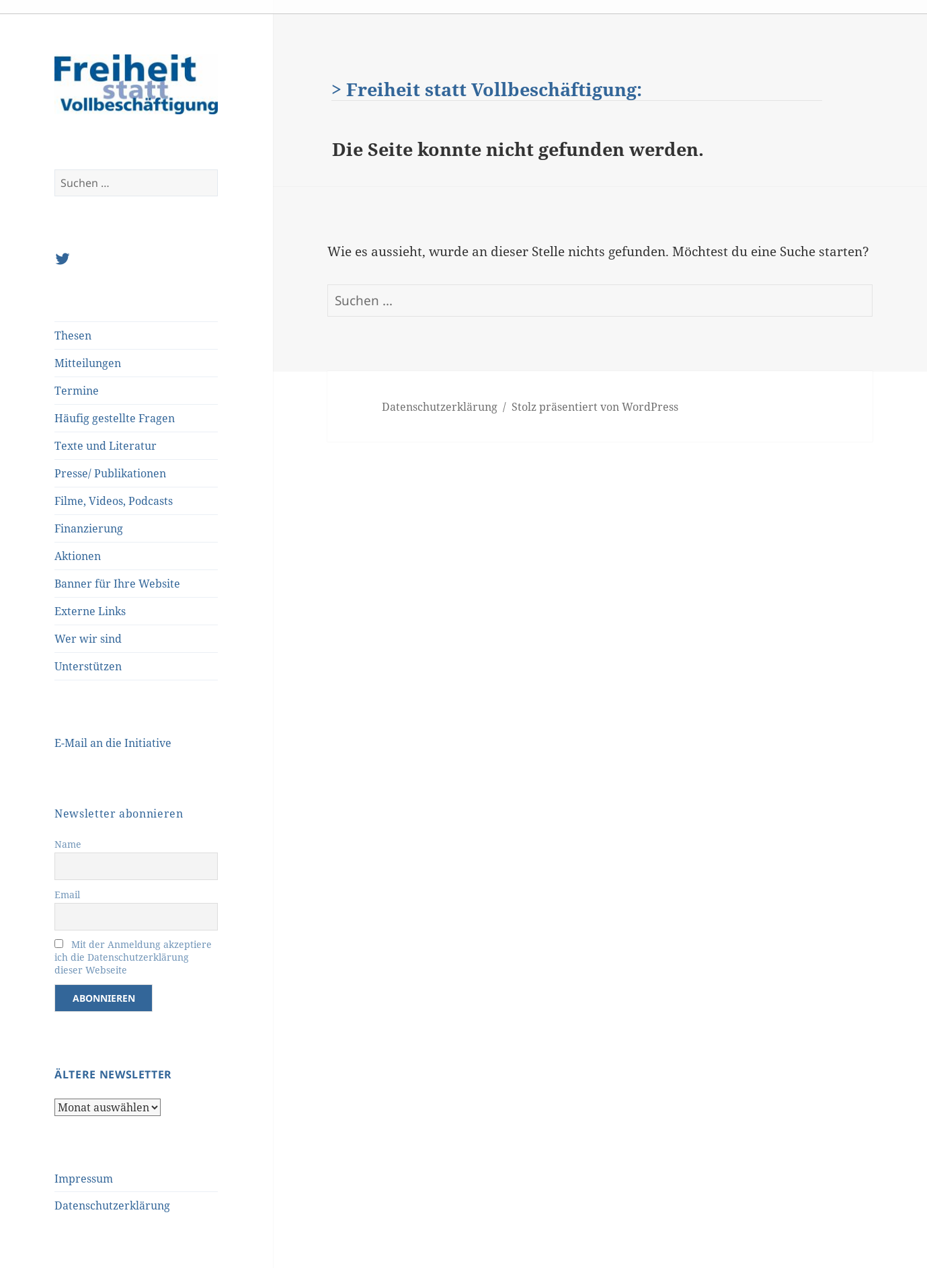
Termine (76, 390)
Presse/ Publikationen (110, 473)
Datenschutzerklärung (112, 1205)
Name (67, 844)
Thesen (72, 335)
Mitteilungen (87, 363)
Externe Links (90, 611)
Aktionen (77, 556)
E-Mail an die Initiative (112, 743)
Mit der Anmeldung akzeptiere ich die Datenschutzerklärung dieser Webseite (133, 957)
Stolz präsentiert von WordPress (595, 406)
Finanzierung (88, 528)
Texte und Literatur (105, 445)
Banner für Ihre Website (117, 583)
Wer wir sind (88, 638)
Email (67, 894)
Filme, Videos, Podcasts (113, 500)
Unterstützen (88, 666)
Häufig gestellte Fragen (114, 418)
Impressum (83, 1178)
